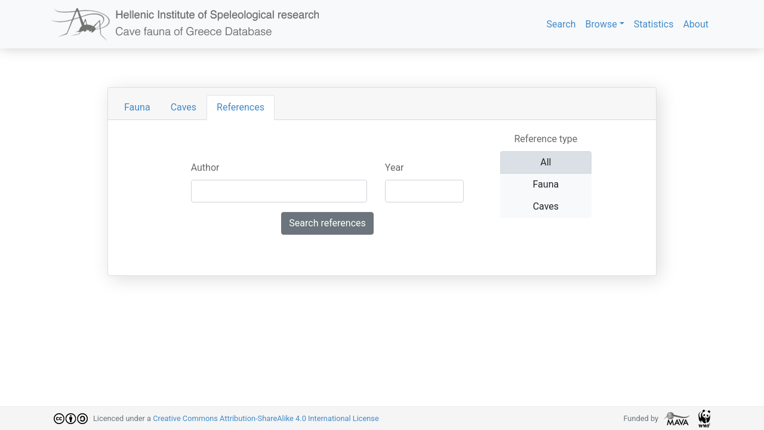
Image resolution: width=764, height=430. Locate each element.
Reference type (545, 139)
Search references (327, 223)
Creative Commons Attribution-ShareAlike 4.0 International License (266, 418)
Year (394, 167)
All (545, 161)
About (695, 24)
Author (205, 167)
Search (560, 24)
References (240, 107)
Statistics (654, 24)
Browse (601, 24)
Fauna (137, 107)
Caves (183, 107)
